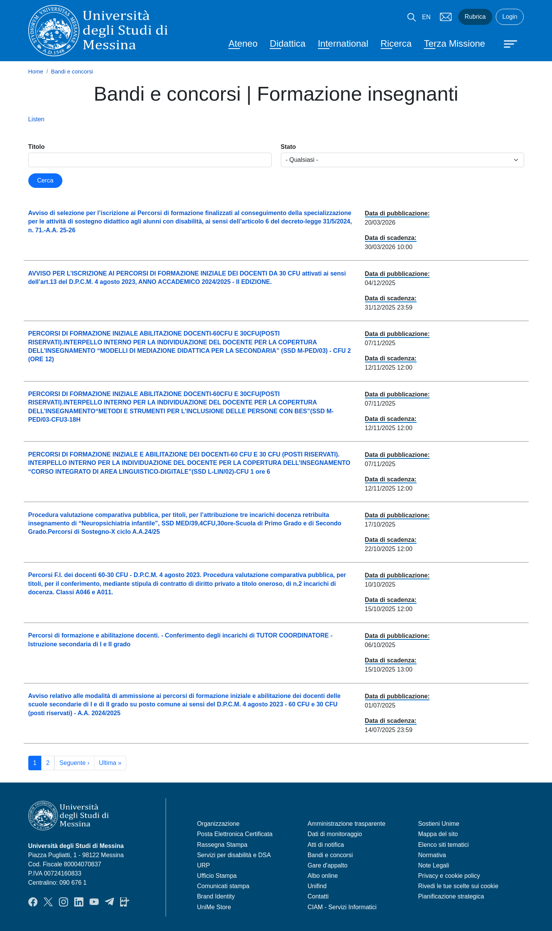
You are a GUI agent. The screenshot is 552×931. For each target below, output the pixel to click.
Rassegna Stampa (222, 844)
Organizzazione (218, 823)
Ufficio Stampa (217, 875)
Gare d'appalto (327, 865)
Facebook (32, 902)
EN (426, 17)
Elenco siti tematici (443, 844)
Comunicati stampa (223, 886)
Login (509, 16)
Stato (288, 146)
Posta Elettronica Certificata (234, 834)
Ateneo (242, 43)
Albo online (323, 875)
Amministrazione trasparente (347, 823)
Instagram (63, 902)
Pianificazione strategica (451, 896)
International (343, 43)
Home (36, 71)
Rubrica (475, 16)
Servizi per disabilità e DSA (234, 855)
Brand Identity (216, 896)
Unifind (317, 886)
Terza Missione (454, 43)
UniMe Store (214, 907)
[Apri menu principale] (507, 43)
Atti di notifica (326, 844)
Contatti (318, 896)
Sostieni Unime (438, 823)
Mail (446, 17)
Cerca (45, 180)
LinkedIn (78, 902)
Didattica (287, 43)
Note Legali (433, 865)
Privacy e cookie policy (449, 875)
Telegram (109, 902)
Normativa (432, 855)
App (124, 902)
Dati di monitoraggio (335, 834)
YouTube (94, 902)
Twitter (48, 902)
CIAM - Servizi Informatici (342, 907)
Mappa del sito (438, 834)
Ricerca (396, 43)
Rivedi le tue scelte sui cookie (458, 886)
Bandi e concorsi (72, 71)
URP (203, 865)
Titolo (36, 146)
